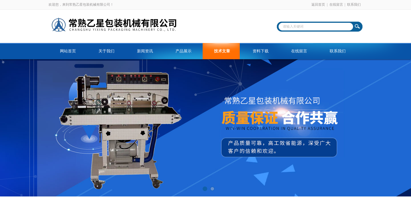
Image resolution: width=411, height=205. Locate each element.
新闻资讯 (145, 51)
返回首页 (318, 5)
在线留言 (336, 5)
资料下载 (261, 51)
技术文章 (222, 51)
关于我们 (106, 51)
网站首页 (68, 51)
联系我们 (354, 5)
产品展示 (184, 51)
